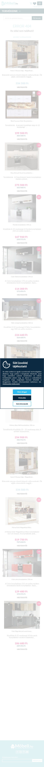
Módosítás (22, 398)
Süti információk (22, 404)
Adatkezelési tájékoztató (11, 384)
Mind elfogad (22, 392)
